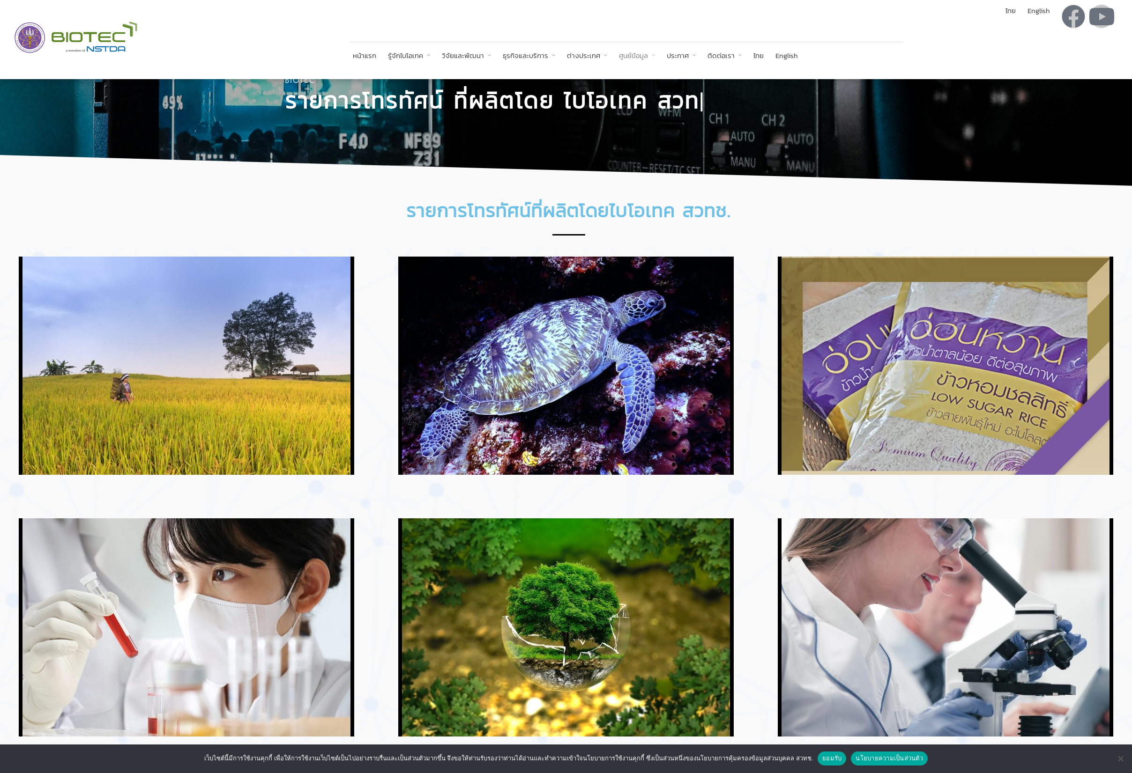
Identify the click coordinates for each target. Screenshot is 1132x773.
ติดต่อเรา (721, 55)
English (786, 55)
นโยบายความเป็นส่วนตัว (889, 758)
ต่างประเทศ (583, 55)
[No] (1120, 758)
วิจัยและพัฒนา (463, 55)
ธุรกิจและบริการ (525, 55)
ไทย (758, 55)
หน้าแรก (364, 55)
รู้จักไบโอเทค (405, 55)
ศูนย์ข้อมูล (633, 55)
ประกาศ (678, 55)
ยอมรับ (832, 758)
